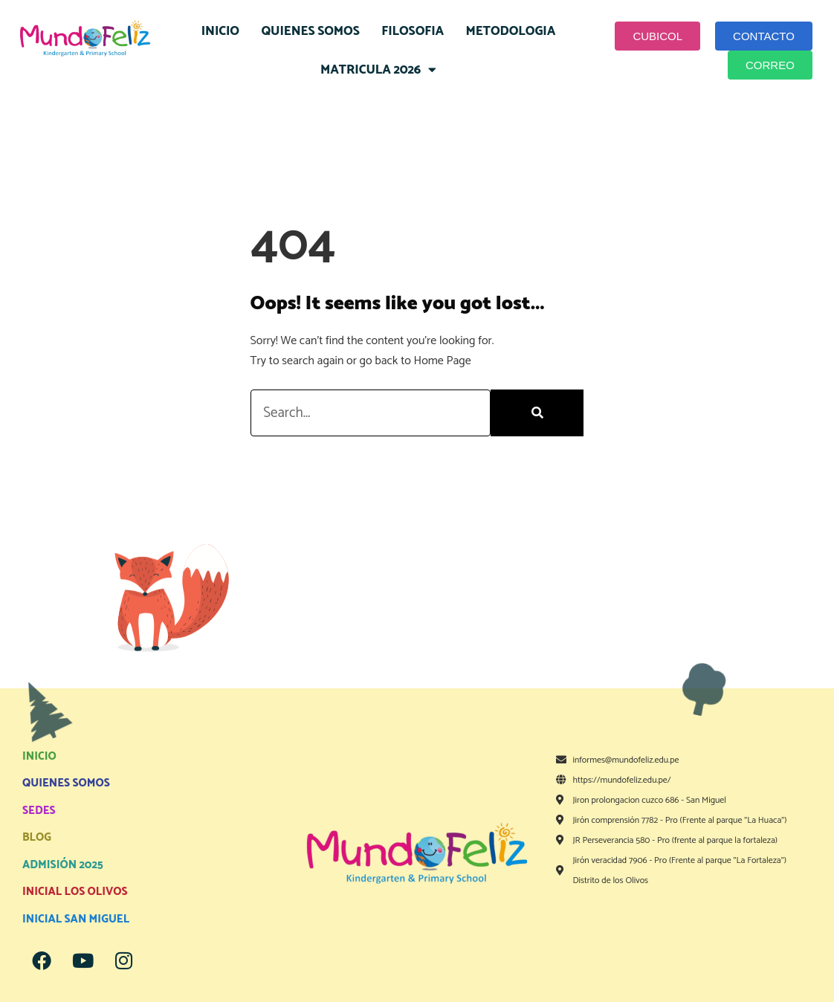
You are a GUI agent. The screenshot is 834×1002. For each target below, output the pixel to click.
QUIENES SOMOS (310, 31)
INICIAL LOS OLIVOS (75, 891)
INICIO (220, 31)
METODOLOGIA (511, 31)
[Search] (537, 413)
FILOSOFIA (412, 31)
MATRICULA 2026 (378, 69)
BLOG (36, 837)
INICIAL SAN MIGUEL (75, 919)
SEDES (39, 810)
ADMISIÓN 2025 (62, 865)
